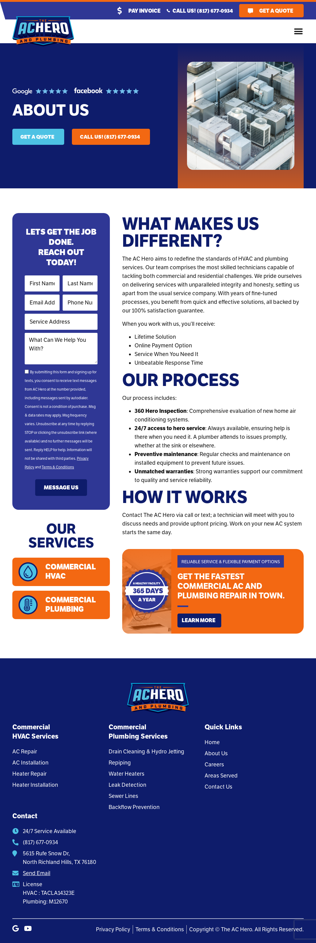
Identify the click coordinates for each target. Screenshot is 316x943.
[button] (298, 31)
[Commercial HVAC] (29, 572)
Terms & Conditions (58, 467)
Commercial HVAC (71, 572)
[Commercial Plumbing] (29, 606)
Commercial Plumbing (71, 606)
